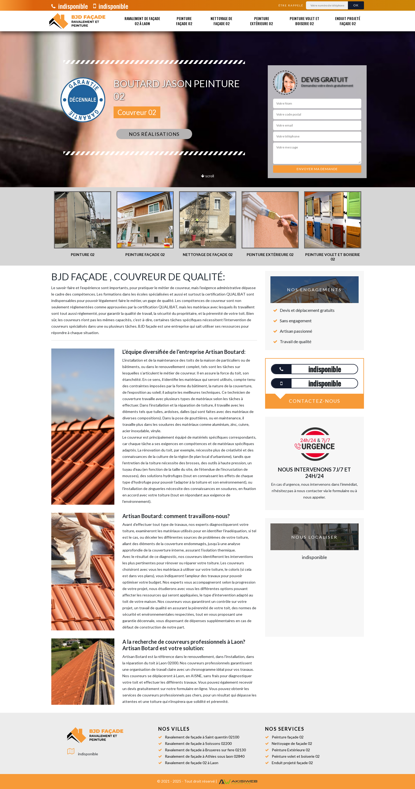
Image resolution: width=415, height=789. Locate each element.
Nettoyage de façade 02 (221, 21)
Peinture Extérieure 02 (261, 21)
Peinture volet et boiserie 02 (304, 21)
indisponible (69, 6)
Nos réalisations (154, 134)
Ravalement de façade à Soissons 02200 (198, 743)
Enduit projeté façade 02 (347, 21)
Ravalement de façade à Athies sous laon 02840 (205, 756)
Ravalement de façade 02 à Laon (142, 21)
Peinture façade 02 (184, 21)
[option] (82, 224)
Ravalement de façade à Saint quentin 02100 (202, 737)
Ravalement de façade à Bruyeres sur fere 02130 (205, 750)
